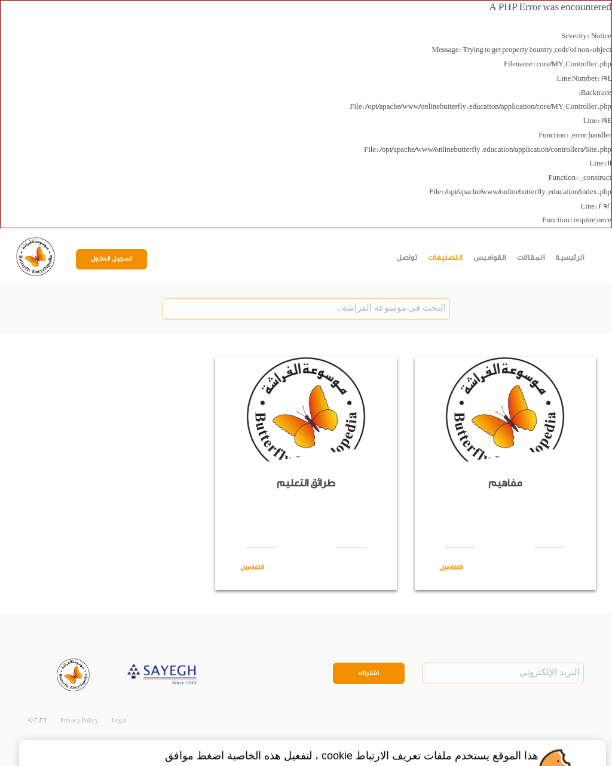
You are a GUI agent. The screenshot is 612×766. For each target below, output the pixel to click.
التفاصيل (451, 567)
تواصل (407, 257)
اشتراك (369, 673)
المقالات (531, 257)
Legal (119, 720)
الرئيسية (569, 257)
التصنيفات (445, 257)
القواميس (489, 257)
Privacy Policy (79, 720)
